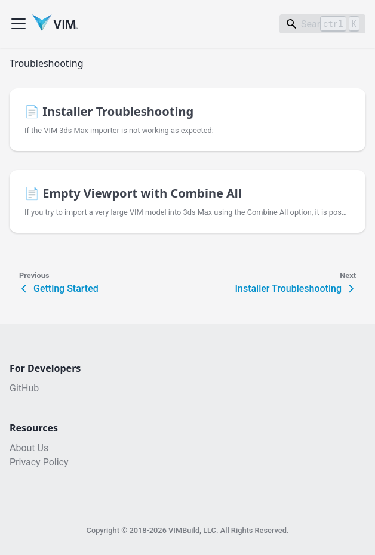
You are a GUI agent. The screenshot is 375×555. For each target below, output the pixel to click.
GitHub (24, 388)
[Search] (322, 23)
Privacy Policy (39, 462)
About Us (29, 448)
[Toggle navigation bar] (18, 24)
